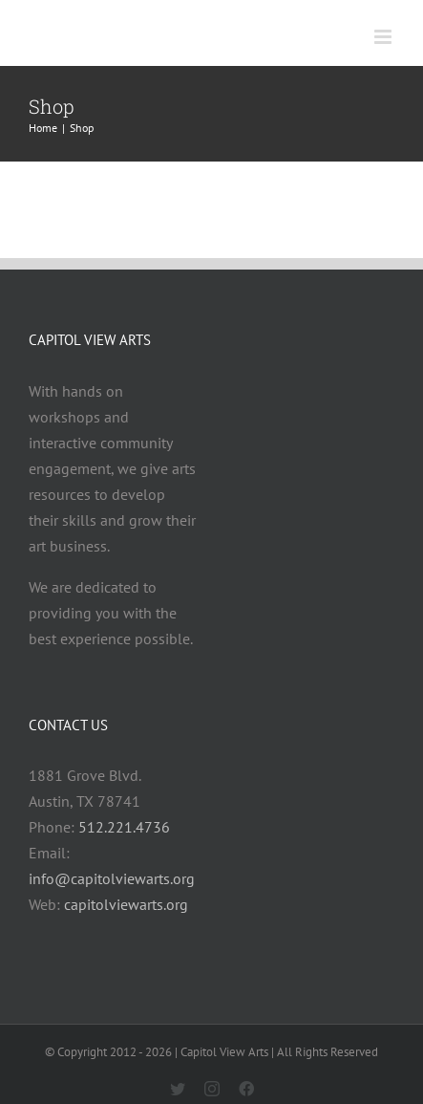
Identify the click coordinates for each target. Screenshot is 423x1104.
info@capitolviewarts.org (112, 878)
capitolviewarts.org (126, 904)
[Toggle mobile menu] (384, 37)
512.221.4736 (124, 826)
